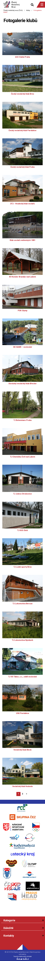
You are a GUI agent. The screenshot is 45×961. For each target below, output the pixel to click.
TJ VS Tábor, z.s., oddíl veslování (22, 677)
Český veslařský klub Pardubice (22, 130)
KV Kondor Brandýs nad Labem (22, 277)
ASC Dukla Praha (22, 57)
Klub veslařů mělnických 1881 (22, 240)
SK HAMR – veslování (22, 347)
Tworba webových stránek (22, 956)
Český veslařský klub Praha (22, 167)
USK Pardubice (22, 713)
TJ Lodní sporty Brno (22, 567)
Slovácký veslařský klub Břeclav (22, 384)
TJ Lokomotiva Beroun (22, 604)
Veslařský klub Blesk (22, 750)
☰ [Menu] (41, 5)
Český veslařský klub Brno (22, 94)
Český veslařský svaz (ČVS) (13, 10)
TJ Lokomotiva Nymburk (22, 640)
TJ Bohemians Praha (22, 420)
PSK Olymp (22, 311)
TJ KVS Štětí (22, 530)
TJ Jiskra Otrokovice (22, 494)
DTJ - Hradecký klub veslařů (22, 204)
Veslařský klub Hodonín (22, 786)
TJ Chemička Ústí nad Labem (22, 457)
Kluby (28, 10)
